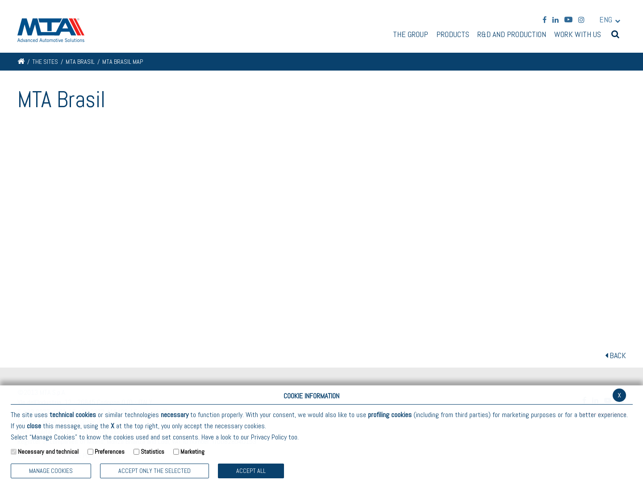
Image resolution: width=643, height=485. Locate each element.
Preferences (110, 451)
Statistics (152, 451)
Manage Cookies (51, 471)
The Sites (45, 62)
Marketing (192, 451)
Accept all (251, 471)
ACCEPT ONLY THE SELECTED (154, 471)
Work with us (577, 34)
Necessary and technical (48, 451)
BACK (615, 355)
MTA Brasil (80, 62)
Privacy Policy (269, 437)
